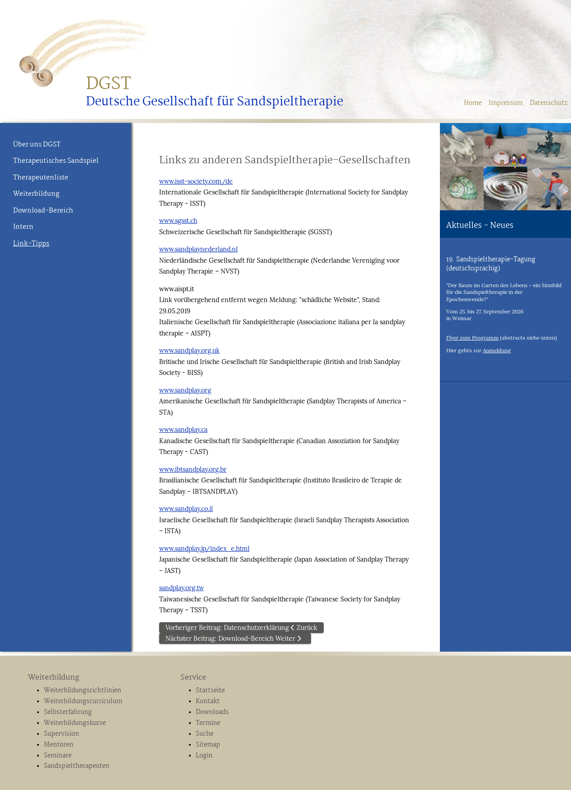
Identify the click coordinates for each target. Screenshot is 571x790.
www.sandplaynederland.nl (198, 249)
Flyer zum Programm (472, 337)
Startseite (210, 690)
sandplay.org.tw (181, 588)
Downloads (212, 712)
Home (472, 103)
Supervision (61, 734)
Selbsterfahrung (68, 712)
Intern (23, 227)
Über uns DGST (37, 144)
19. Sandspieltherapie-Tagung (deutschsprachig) (490, 264)
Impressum (506, 103)
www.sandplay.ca (183, 430)
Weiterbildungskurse (75, 723)
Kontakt (208, 701)
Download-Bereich (43, 210)
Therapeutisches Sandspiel (56, 161)
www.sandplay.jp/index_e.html (204, 548)
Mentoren (58, 745)
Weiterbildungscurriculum (83, 701)
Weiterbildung (36, 194)
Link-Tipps (31, 243)
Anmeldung (497, 350)
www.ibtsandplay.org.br (193, 469)
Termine (208, 723)
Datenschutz (548, 103)
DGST (108, 84)
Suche (204, 734)
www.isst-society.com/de (196, 181)
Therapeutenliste (40, 177)
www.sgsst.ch (178, 221)
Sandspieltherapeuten (76, 766)
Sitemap (208, 745)
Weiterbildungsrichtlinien (82, 690)
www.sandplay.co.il (186, 509)
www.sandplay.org (185, 390)
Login (204, 756)
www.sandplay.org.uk (189, 350)
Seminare (57, 756)
